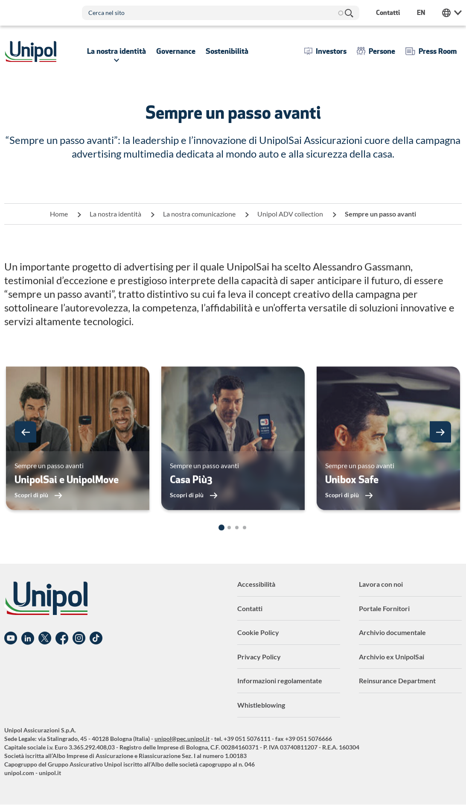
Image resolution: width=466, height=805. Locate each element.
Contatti (249, 608)
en (421, 12)
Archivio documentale (392, 632)
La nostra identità (115, 214)
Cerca (348, 13)
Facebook (61, 638)
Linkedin (27, 638)
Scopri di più (32, 511)
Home (59, 214)
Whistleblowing (261, 705)
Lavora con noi (381, 584)
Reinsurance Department (397, 680)
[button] (25, 449)
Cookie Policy (258, 632)
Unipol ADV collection (290, 214)
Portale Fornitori (384, 608)
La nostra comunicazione (199, 214)
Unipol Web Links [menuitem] (452, 13)
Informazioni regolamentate (279, 680)
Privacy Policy (259, 657)
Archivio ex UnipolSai (391, 657)
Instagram (79, 638)
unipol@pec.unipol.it (182, 738)
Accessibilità (256, 584)
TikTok (96, 638)
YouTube (10, 638)
